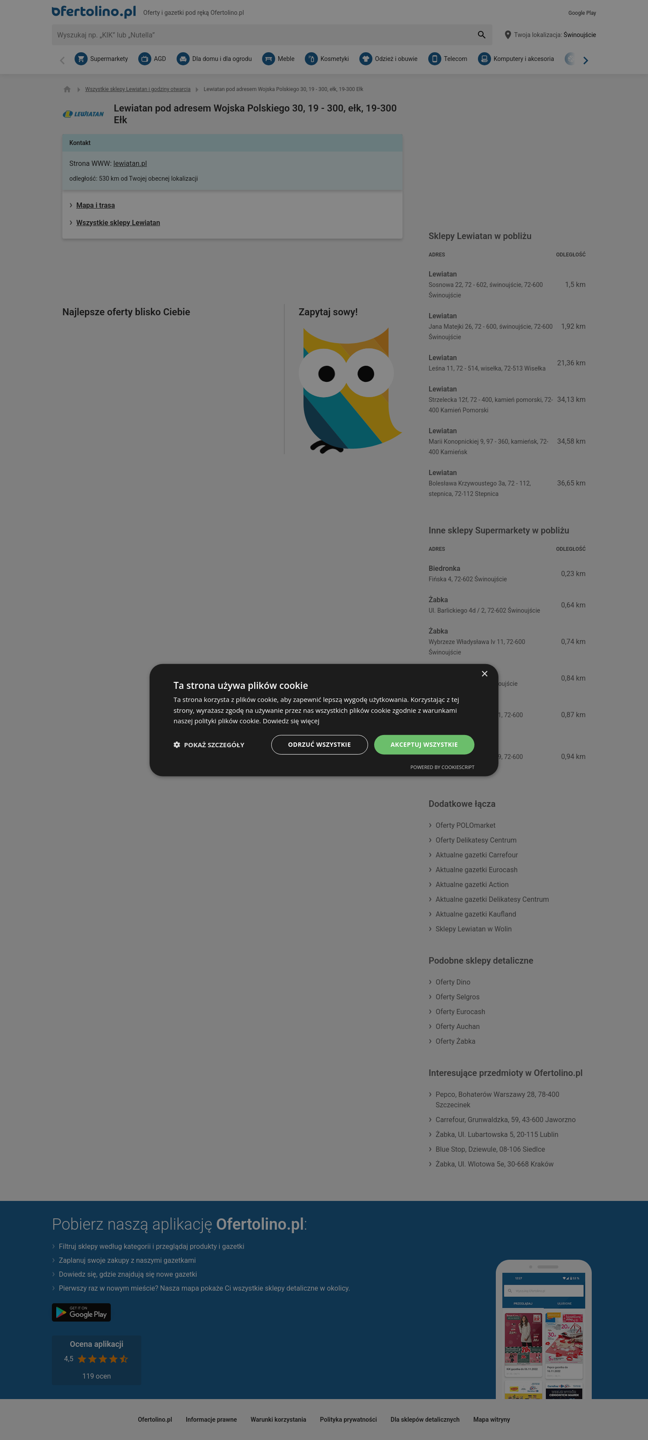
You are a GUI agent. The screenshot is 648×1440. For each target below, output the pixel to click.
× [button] (484, 674)
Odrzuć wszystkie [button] (319, 744)
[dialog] (324, 720)
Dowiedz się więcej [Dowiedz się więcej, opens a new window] (291, 720)
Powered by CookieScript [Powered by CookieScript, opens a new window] (442, 767)
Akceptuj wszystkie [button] (424, 744)
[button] (209, 745)
